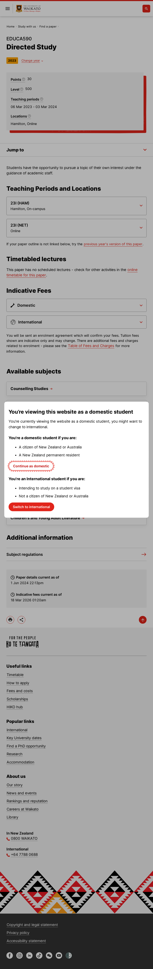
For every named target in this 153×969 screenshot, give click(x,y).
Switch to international (31, 506)
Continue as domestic (31, 466)
